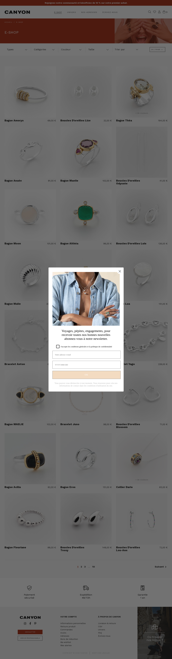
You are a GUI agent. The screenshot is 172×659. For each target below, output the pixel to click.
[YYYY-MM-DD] (86, 365)
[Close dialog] (119, 271)
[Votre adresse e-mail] (86, 355)
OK (86, 375)
